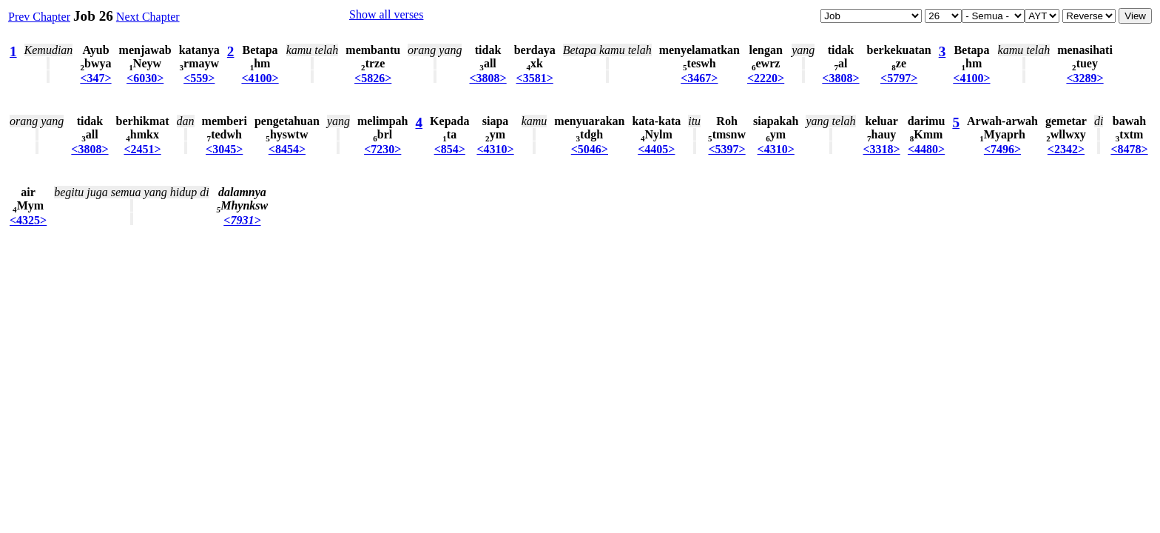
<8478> (1128, 149)
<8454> (287, 149)
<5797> (898, 78)
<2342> (1066, 149)
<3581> (534, 78)
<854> (449, 149)
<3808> (487, 78)
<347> (95, 78)
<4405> (656, 149)
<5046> (589, 149)
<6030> (145, 78)
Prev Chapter (39, 16)
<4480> (926, 149)
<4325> (28, 220)
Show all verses (386, 14)
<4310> (494, 149)
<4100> (259, 78)
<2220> (765, 78)
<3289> (1084, 78)
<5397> (726, 149)
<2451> (142, 149)
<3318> (881, 149)
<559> (199, 78)
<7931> (241, 220)
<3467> (699, 78)
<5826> (372, 78)
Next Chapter (148, 16)
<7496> (1002, 149)
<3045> (224, 149)
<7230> (382, 149)
